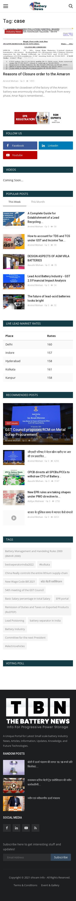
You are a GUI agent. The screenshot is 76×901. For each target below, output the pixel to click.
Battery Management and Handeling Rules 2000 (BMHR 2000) (33, 553)
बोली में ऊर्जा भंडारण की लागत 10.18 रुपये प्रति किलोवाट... (50, 764)
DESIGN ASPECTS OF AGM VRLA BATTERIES (48, 258)
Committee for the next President (25, 637)
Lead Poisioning (14, 620)
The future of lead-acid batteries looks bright (49, 298)
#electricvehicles (15, 646)
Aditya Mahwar (36, 501)
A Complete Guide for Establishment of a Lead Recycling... (43, 217)
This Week (15, 202)
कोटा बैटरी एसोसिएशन (51, 581)
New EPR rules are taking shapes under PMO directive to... (49, 494)
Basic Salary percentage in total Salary (27, 598)
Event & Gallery (50, 885)
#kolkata (44, 564)
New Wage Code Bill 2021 (20, 581)
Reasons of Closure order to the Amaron (36, 74)
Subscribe (61, 857)
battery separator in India (45, 620)
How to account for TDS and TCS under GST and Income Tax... (49, 238)
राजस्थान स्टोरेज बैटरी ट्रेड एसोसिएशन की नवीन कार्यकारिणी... (49, 782)
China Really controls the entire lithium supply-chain (36, 573)
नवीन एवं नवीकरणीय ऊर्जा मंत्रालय (44, 798)
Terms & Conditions (25, 885)
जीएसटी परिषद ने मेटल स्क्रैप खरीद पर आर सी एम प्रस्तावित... (49, 454)
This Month (38, 202)
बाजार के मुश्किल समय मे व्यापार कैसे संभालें (50, 512)
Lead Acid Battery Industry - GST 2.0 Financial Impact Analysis (49, 278)
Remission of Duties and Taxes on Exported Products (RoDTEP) (37, 609)
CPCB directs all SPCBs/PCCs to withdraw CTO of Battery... (49, 474)
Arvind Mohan (10, 80)
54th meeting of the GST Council (24, 590)
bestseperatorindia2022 (19, 564)
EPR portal (62, 598)
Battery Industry (15, 629)
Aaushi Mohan (35, 265)
